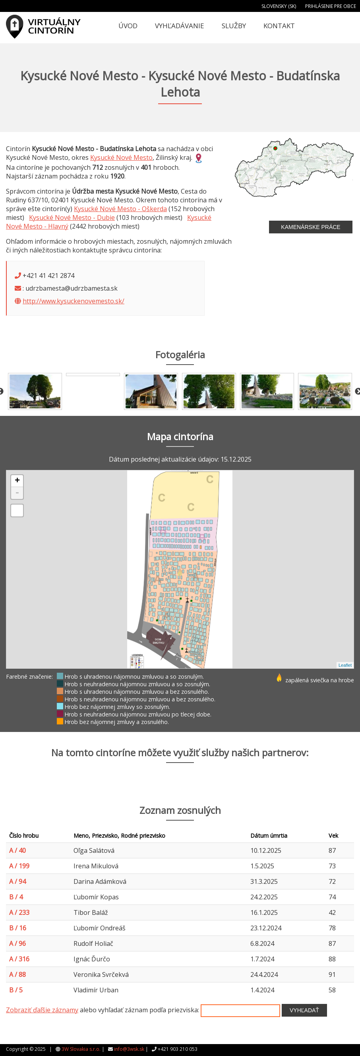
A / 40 (17, 850)
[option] (35, 391)
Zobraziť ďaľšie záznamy (42, 1010)
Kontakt (279, 25)
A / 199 (19, 866)
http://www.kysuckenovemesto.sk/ (73, 301)
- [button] (17, 493)
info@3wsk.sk (129, 1049)
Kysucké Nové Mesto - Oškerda (120, 208)
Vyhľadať (304, 1010)
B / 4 (16, 897)
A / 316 (19, 959)
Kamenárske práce (310, 227)
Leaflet (345, 665)
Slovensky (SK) (278, 6)
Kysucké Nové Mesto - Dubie (72, 217)
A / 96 (17, 943)
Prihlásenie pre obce (330, 6)
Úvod (127, 25)
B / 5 (16, 990)
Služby (234, 25)
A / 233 (19, 912)
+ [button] (17, 481)
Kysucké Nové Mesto (121, 157)
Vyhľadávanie (179, 25)
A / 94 (17, 881)
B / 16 (17, 928)
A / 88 (17, 974)
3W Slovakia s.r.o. (81, 1049)
